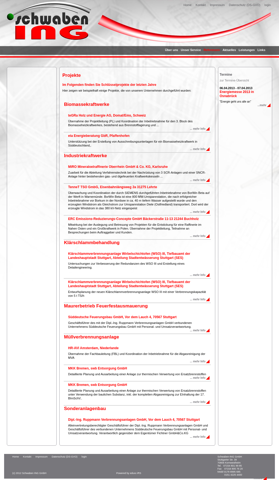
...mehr (261, 105)
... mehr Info (197, 128)
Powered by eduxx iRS (128, 473)
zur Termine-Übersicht (234, 80)
